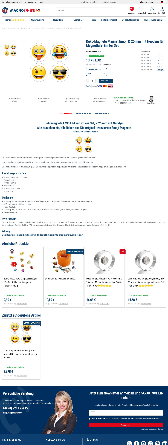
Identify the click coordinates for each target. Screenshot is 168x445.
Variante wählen (94, 70)
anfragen (160, 70)
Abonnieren (141, 425)
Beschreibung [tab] (65, 113)
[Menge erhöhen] (97, 81)
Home (3, 28)
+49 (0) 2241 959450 (35, 2)
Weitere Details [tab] (102, 113)
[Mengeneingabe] (92, 81)
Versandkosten (107, 64)
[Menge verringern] (87, 81)
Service (153, 2)
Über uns (143, 2)
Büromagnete (12, 28)
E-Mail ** (93, 411)
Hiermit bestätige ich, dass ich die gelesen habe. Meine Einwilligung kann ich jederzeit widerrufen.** (125, 418)
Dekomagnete (24, 28)
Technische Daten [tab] (83, 113)
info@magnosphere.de (14, 2)
